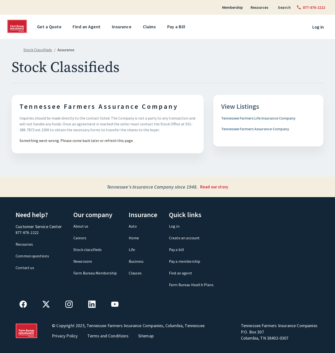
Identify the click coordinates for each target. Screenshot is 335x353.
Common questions (32, 255)
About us (80, 226)
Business (136, 261)
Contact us (25, 267)
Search (284, 7)
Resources (259, 7)
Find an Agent (87, 26)
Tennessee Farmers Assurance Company (255, 128)
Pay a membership (184, 261)
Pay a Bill (177, 26)
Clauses (135, 273)
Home (134, 237)
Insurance (123, 26)
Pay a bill (176, 249)
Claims (150, 26)
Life (132, 249)
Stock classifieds (87, 249)
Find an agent (180, 273)
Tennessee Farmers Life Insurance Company (258, 118)
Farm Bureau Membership (95, 273)
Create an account (184, 237)
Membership (232, 7)
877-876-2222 (27, 232)
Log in (318, 27)
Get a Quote (50, 26)
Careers (79, 237)
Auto (133, 226)
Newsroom (82, 261)
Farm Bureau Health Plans (191, 284)
